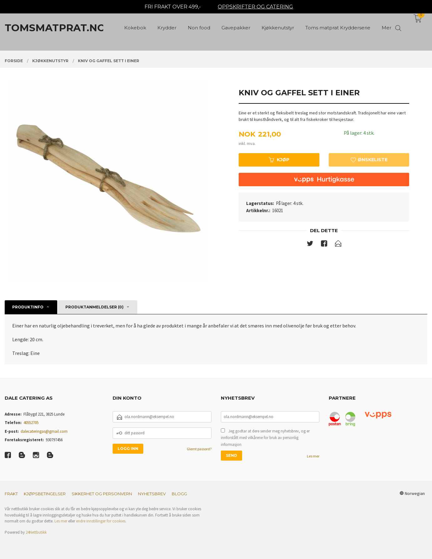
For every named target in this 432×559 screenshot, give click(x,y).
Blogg (179, 493)
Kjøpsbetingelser (45, 493)
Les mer (313, 456)
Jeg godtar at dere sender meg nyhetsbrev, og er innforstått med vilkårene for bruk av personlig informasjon (265, 437)
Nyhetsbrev (152, 493)
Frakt (11, 493)
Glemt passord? (199, 449)
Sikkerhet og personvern (102, 493)
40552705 (30, 422)
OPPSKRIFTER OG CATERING (255, 7)
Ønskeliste (369, 159)
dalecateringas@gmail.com (44, 431)
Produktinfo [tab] (27, 307)
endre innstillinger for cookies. (101, 521)
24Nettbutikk (36, 532)
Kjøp (279, 159)
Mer (386, 28)
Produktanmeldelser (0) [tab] (94, 307)
